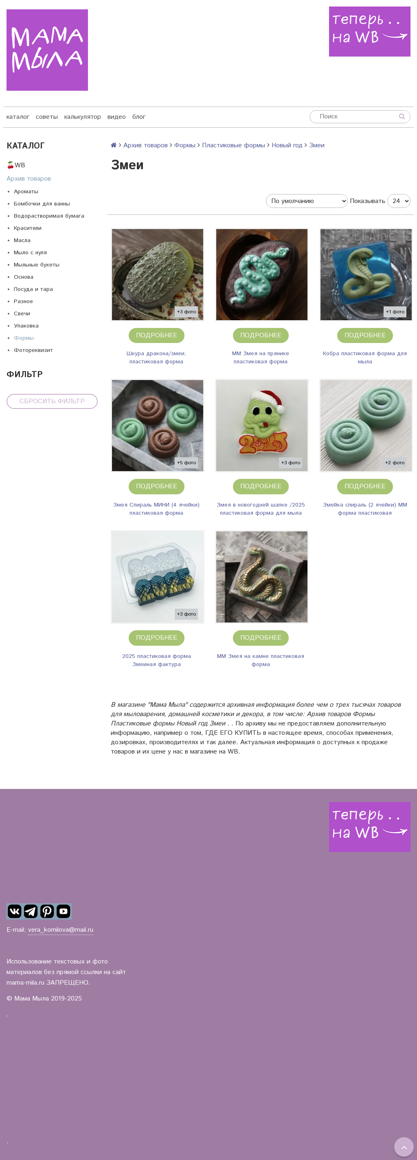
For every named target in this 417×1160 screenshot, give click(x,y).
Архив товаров (29, 179)
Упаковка (26, 326)
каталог (18, 117)
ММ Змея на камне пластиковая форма (260, 660)
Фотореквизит (33, 350)
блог (138, 117)
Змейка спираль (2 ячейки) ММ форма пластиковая (365, 509)
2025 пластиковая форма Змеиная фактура (156, 660)
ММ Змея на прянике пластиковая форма (260, 358)
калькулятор (82, 117)
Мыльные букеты (36, 265)
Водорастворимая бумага (49, 216)
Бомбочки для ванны (42, 204)
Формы (24, 338)
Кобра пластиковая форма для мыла (365, 358)
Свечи (22, 314)
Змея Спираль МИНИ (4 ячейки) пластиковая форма (156, 509)
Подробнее (156, 335)
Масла (22, 240)
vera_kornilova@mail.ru (60, 930)
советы (47, 117)
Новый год (287, 145)
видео (117, 117)
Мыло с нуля (30, 253)
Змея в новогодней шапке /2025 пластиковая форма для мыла (261, 509)
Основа (23, 277)
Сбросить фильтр (52, 401)
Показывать (367, 201)
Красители (28, 228)
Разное (23, 301)
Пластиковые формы (233, 145)
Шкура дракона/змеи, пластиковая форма (156, 358)
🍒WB (16, 165)
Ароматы (26, 192)
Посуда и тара (33, 289)
